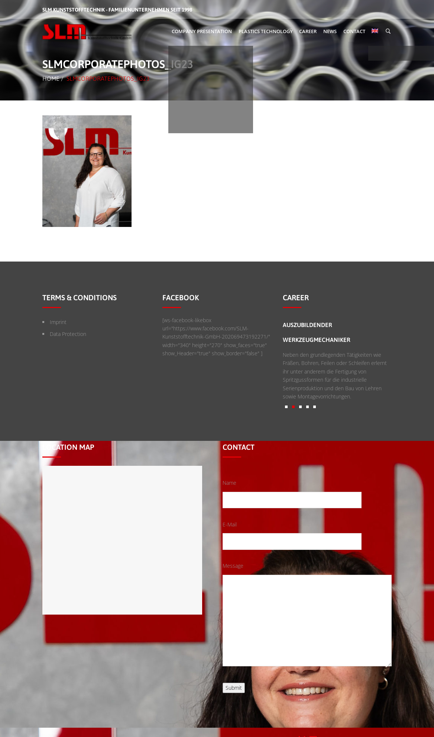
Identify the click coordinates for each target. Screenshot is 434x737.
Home (50, 78)
